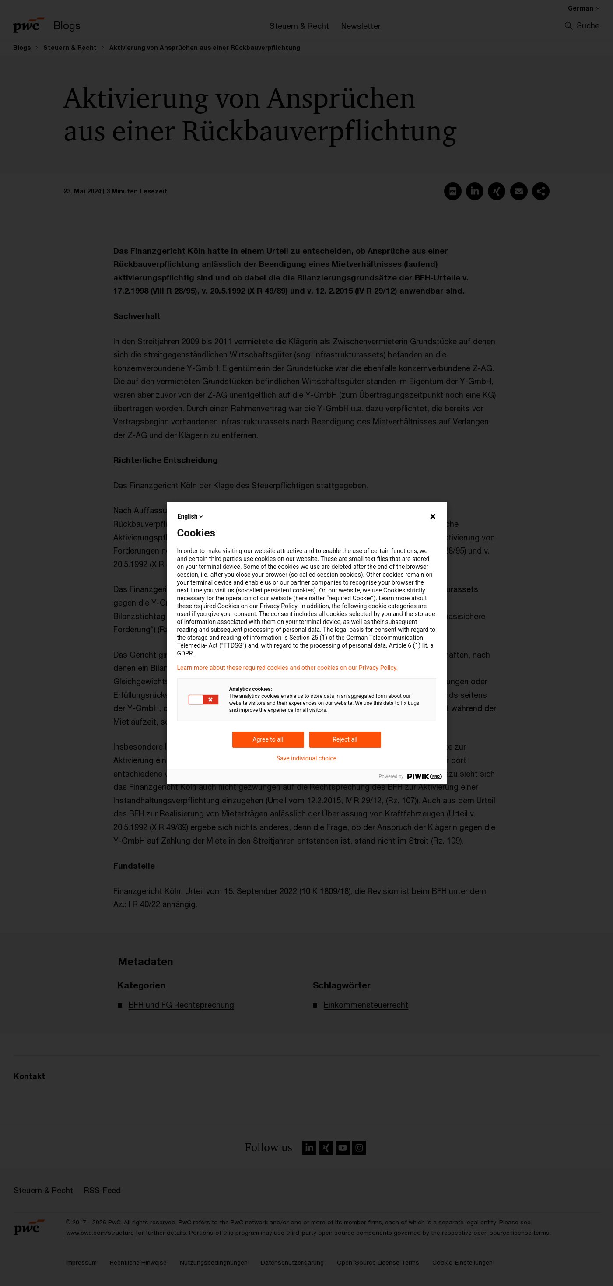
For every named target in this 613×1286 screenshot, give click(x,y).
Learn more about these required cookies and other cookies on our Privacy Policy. (287, 667)
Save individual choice (306, 758)
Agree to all (267, 739)
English (191, 516)
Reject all (345, 739)
